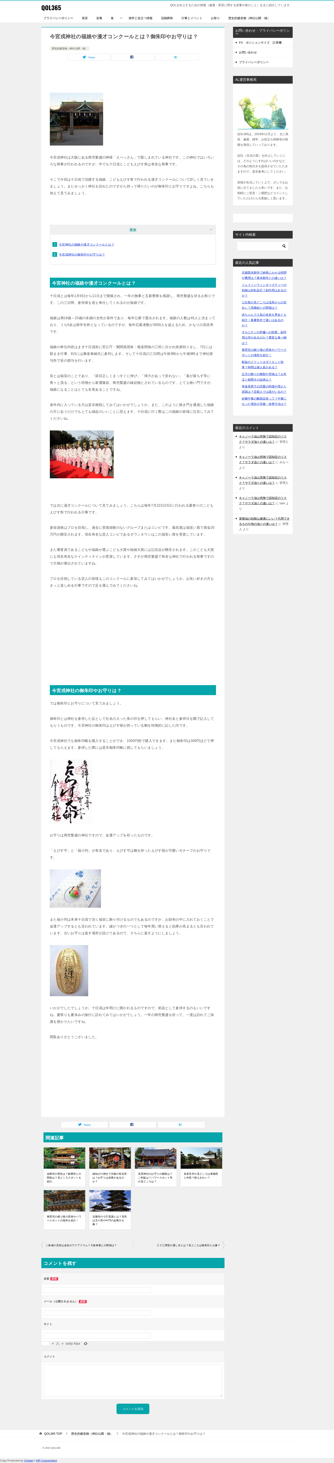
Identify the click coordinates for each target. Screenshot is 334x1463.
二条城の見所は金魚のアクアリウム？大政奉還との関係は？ (81, 1245)
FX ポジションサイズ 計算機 (260, 42)
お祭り (215, 18)
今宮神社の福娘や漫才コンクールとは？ (86, 244)
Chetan (28, 1460)
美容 (85, 18)
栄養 (99, 18)
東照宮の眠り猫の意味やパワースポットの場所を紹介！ (64, 1218)
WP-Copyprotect (46, 1460)
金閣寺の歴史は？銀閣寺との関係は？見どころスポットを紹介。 (64, 1177)
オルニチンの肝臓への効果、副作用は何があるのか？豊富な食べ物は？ (264, 337)
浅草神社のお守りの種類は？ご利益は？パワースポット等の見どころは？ (155, 1177)
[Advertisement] (133, 77)
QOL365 (51, 7)
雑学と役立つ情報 (141, 18)
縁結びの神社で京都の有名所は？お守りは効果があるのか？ (109, 1177)
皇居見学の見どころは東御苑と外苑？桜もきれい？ (201, 1175)
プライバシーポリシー (58, 18)
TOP (53, 1433)
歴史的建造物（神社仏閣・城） (249, 18)
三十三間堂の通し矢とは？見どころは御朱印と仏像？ (188, 1245)
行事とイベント (191, 18)
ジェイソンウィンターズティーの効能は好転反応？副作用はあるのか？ (264, 290)
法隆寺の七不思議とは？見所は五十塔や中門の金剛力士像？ (109, 1220)
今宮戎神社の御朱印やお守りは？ (82, 254)
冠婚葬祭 (167, 18)
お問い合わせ (248, 52)
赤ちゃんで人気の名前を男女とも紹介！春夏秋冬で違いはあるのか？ (264, 320)
